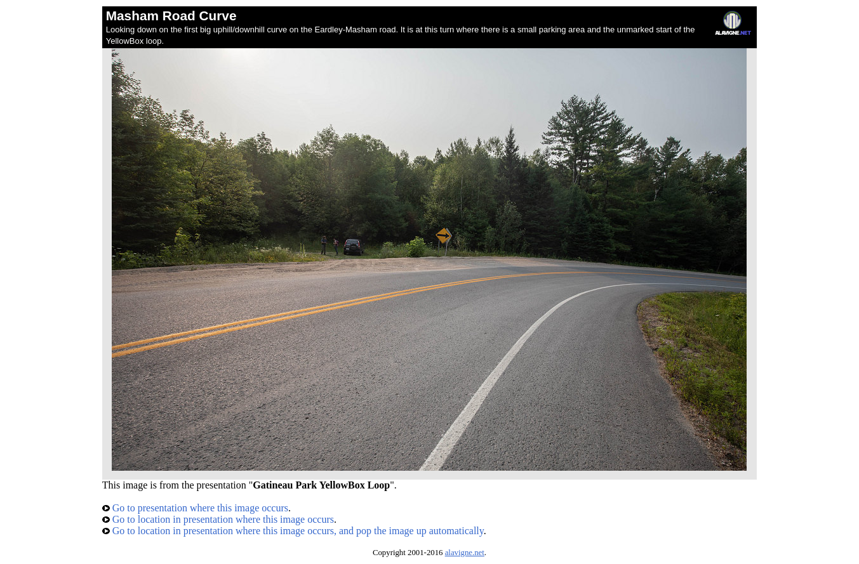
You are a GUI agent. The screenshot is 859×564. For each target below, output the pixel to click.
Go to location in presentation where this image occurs (218, 519)
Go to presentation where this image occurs (195, 507)
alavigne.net (464, 552)
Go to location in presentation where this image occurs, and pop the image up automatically (293, 530)
